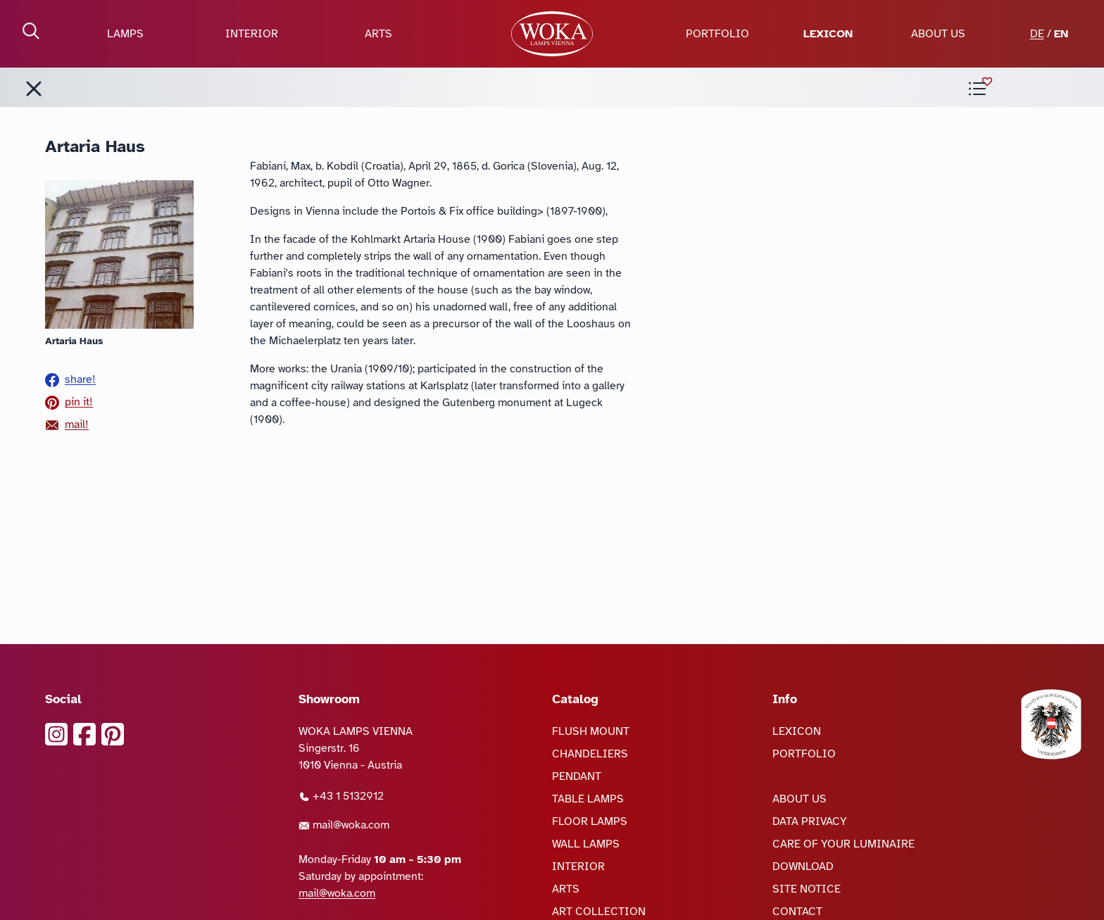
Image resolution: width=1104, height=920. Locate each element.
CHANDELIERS (590, 754)
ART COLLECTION (599, 912)
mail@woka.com (344, 825)
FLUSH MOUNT (590, 731)
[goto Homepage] (552, 33)
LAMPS (125, 34)
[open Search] (31, 31)
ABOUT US (938, 34)
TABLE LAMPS (588, 799)
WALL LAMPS (586, 844)
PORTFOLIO (717, 34)
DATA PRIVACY (809, 821)
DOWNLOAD (803, 866)
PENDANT (576, 776)
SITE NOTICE (806, 889)
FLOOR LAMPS (589, 821)
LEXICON (828, 34)
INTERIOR (251, 34)
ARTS (378, 34)
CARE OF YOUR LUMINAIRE (843, 844)
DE (1037, 34)
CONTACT (797, 912)
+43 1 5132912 (341, 796)
